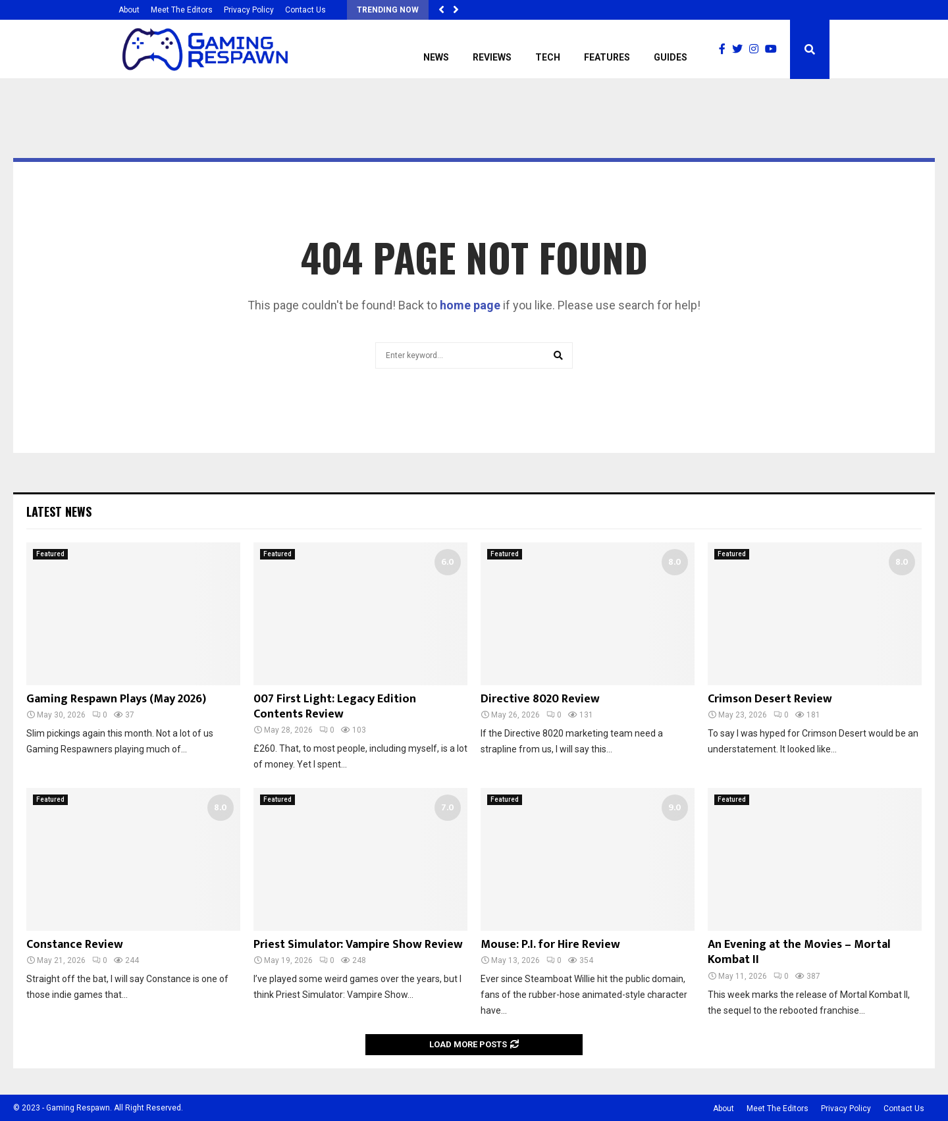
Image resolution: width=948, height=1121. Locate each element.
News (436, 57)
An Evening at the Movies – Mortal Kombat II (799, 952)
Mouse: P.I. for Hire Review (550, 944)
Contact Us (305, 9)
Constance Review (74, 944)
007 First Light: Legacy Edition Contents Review (334, 706)
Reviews (492, 57)
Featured (50, 554)
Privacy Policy (249, 9)
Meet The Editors (182, 9)
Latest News (59, 511)
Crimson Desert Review (770, 699)
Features (607, 57)
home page (470, 305)
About (129, 9)
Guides (670, 57)
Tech (547, 57)
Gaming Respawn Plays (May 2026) (116, 699)
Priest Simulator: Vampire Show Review (358, 944)
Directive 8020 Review (540, 699)
